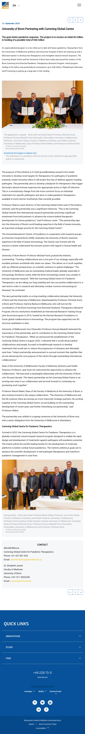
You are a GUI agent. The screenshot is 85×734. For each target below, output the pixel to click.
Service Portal (55, 692)
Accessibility (42, 728)
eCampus (29, 691)
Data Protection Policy (47, 724)
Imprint (31, 724)
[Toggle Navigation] (79, 5)
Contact (42, 544)
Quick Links (16, 623)
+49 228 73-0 (42, 672)
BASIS (42, 691)
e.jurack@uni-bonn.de (20, 581)
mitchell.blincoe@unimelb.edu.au (26, 559)
